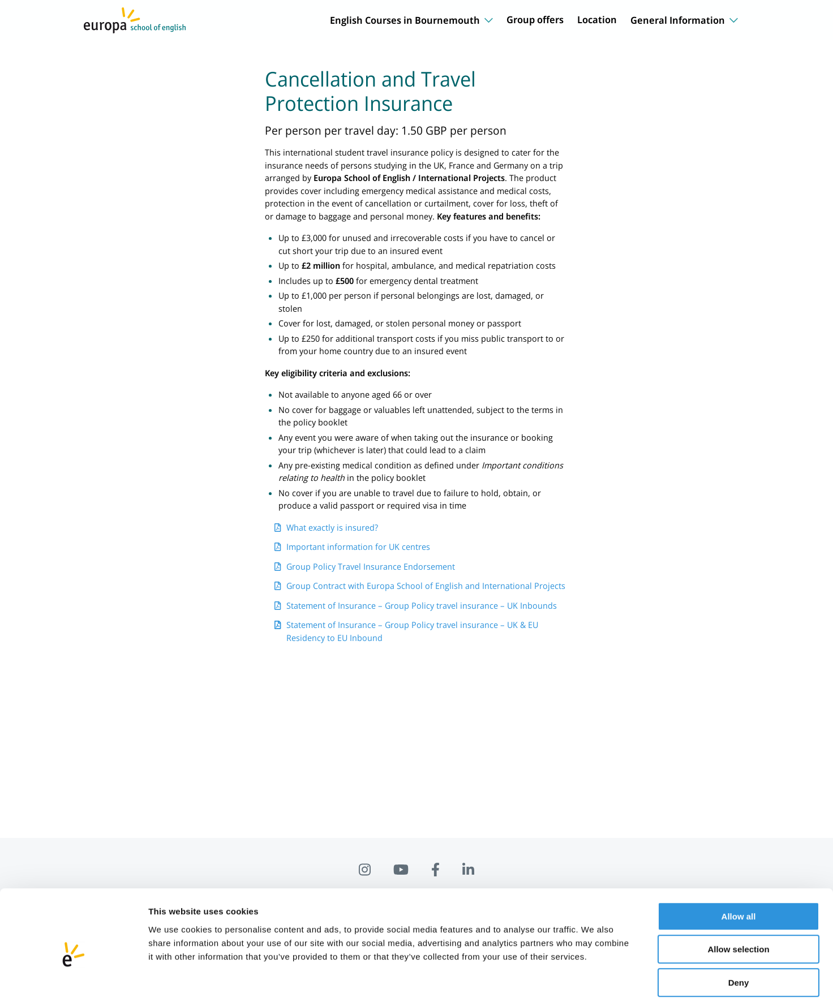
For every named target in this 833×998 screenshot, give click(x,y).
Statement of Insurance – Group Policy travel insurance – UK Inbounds (421, 605)
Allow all (739, 859)
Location (597, 19)
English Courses (411, 20)
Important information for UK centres (358, 546)
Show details (594, 975)
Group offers (535, 19)
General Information (684, 20)
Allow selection (738, 893)
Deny (738, 926)
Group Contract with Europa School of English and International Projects (425, 585)
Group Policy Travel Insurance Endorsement (370, 566)
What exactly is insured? (332, 527)
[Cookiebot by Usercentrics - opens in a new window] (73, 975)
